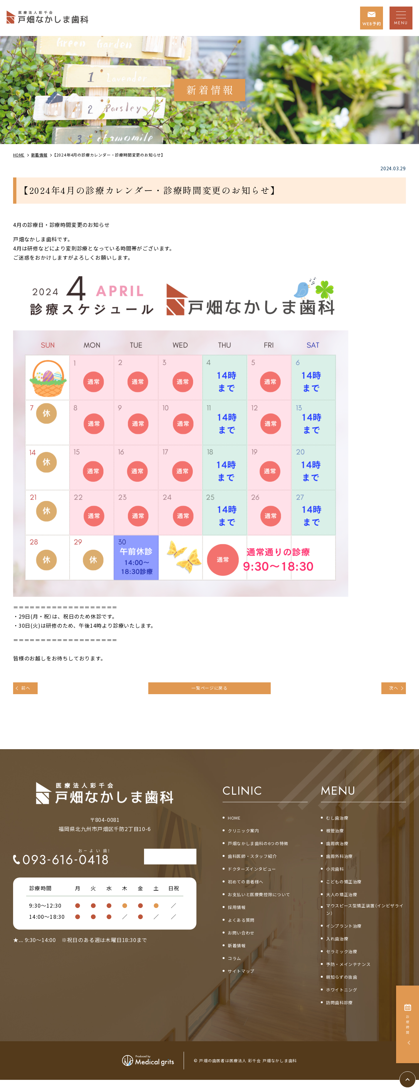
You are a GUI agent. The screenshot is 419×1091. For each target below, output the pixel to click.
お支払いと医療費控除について (266, 899)
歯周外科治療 (342, 860)
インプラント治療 (348, 935)
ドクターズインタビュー (258, 873)
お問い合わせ (244, 938)
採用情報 (239, 912)
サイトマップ (244, 977)
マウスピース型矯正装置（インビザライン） (366, 917)
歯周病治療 (340, 847)
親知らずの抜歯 (345, 987)
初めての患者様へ (250, 886)
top (415, 1076)
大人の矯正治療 (345, 899)
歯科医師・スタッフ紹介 (258, 860)
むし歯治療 (340, 821)
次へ (390, 689)
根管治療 (337, 834)
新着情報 (239, 951)
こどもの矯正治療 (348, 886)
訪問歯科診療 (342, 1013)
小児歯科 (337, 873)
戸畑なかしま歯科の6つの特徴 (265, 847)
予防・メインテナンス (353, 974)
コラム (236, 964)
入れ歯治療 (340, 948)
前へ (29, 689)
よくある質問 (244, 925)
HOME (236, 821)
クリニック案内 (247, 834)
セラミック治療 (345, 961)
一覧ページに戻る (209, 689)
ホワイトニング (345, 1000)
